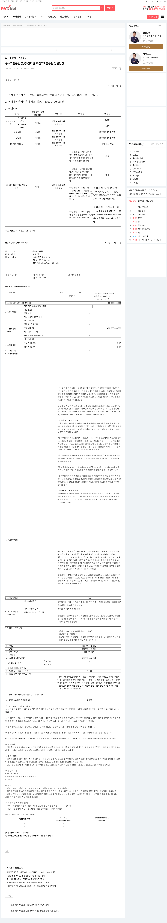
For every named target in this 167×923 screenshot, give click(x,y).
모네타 (26, 1)
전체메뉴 (162, 16)
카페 (12, 1)
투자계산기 (152, 17)
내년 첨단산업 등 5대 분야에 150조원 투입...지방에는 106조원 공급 (31, 872)
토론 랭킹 (141, 201)
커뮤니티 (5, 16)
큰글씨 (115, 68)
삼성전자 (136, 151)
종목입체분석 (31, 16)
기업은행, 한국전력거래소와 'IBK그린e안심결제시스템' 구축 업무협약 (31, 886)
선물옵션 (52, 16)
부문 (4, 25)
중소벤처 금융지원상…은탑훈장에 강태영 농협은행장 (25, 879)
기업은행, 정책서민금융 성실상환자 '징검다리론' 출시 (26, 876)
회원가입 (162, 1)
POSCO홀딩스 (138, 172)
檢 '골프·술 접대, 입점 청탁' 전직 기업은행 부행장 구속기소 (28, 883)
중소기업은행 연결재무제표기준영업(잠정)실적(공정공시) (37, 911)
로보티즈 (136, 176)
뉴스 (42, 16)
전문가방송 (65, 16)
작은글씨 (113, 68)
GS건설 (136, 183)
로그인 (150, 1)
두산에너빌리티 (139, 158)
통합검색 (110, 8)
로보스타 (136, 155)
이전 (156, 25)
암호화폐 (38, 1)
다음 (162, 25)
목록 (9, 896)
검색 (102, 8)
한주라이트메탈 (139, 162)
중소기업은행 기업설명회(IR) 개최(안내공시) (32, 905)
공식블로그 (5, 1)
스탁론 (88, 16)
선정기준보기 (142, 144)
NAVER (135, 179)
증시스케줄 (19, 1)
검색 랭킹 (132, 201)
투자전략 (17, 16)
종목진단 (78, 16)
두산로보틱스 (138, 165)
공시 (14, 58)
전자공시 (22, 58)
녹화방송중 (146, 47)
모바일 (32, 1)
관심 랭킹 (149, 201)
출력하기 (120, 68)
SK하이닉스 (137, 169)
